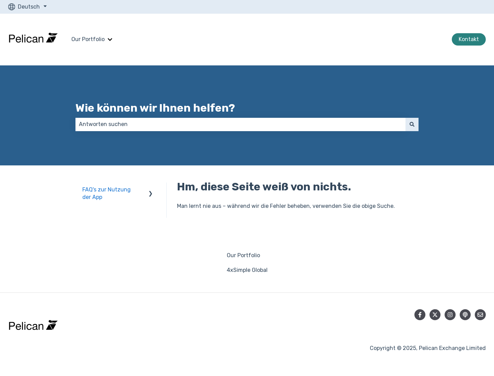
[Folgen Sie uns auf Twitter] (435, 314)
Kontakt (469, 39)
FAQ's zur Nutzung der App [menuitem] (106, 193)
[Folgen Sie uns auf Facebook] (419, 314)
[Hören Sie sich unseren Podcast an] (465, 314)
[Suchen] (412, 124)
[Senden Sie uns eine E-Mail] (480, 314)
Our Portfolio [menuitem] (243, 255)
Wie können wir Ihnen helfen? (155, 107)
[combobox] (240, 124)
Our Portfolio (88, 39)
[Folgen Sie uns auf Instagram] (450, 314)
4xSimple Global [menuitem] (247, 270)
